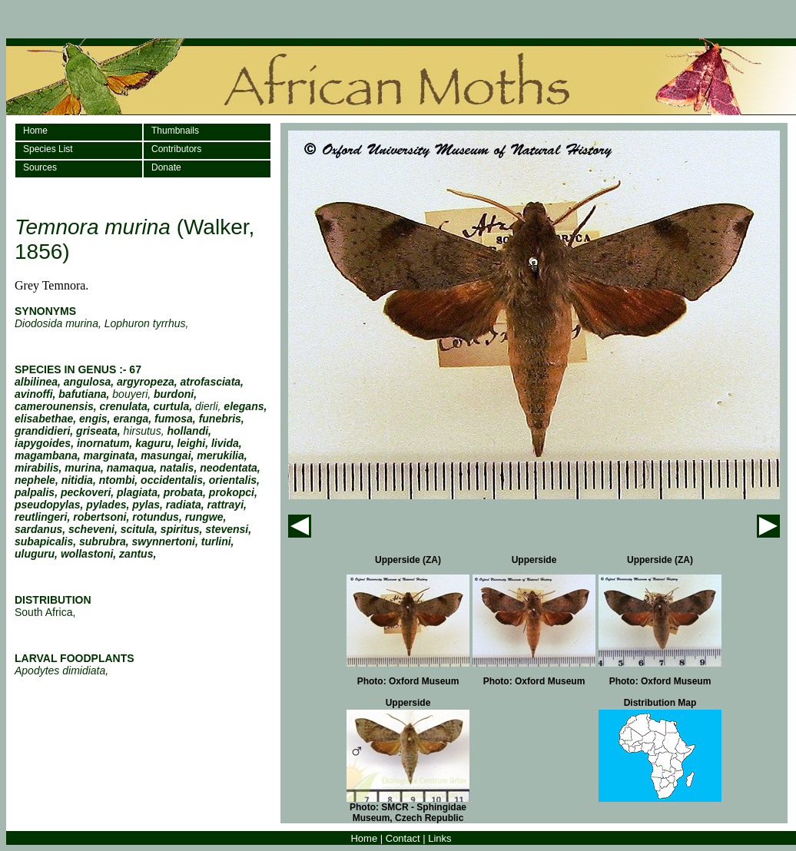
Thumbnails (175, 130)
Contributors (176, 149)
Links (439, 838)
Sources (40, 167)
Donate (166, 167)
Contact (403, 838)
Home (35, 130)
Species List (48, 149)
